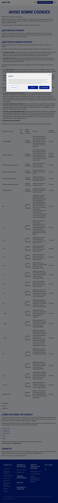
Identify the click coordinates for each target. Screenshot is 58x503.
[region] (29, 82)
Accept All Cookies (44, 87)
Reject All (33, 87)
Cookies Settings (13, 87)
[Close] (49, 74)
